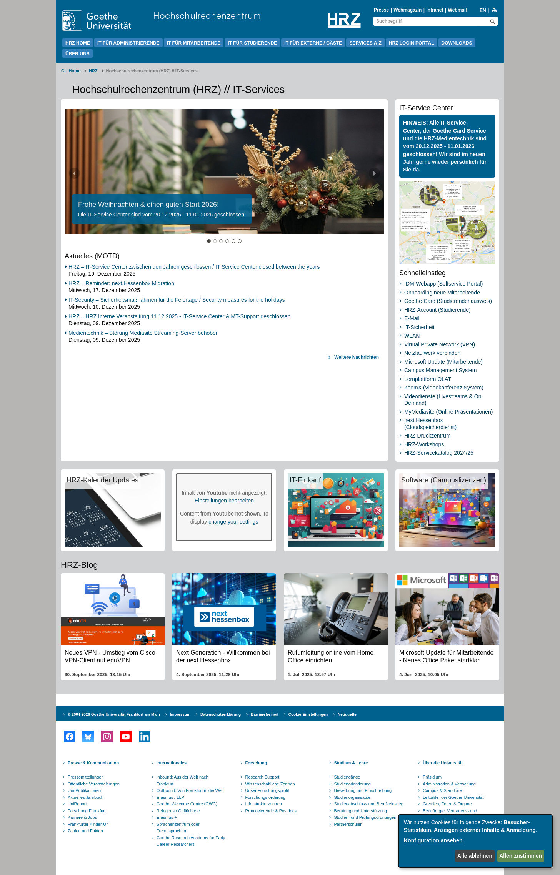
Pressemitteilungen (86, 777)
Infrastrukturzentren (263, 804)
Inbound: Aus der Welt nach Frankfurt (182, 780)
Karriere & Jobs (82, 817)
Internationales (172, 762)
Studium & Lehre (351, 762)
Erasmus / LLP (170, 797)
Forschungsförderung (265, 797)
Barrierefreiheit (264, 714)
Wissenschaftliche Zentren (270, 784)
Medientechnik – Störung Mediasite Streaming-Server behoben (143, 333)
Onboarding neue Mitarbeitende (442, 292)
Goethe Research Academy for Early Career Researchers (191, 841)
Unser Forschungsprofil (267, 790)
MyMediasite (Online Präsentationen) (448, 412)
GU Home (70, 70)
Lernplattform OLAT (427, 379)
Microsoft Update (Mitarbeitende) (443, 362)
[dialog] (475, 841)
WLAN (412, 336)
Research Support (262, 777)
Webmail (457, 10)
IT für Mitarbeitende (194, 43)
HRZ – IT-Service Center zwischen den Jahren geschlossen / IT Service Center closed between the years (194, 267)
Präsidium (432, 777)
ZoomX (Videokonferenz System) (443, 387)
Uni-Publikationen (84, 790)
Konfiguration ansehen (433, 840)
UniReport (77, 804)
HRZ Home (77, 43)
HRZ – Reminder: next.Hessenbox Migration (121, 283)
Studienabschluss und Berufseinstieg (368, 804)
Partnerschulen (348, 824)
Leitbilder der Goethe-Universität (453, 797)
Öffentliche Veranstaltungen (94, 784)
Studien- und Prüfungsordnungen (365, 817)
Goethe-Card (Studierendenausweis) (448, 301)
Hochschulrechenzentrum (207, 15)
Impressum (180, 714)
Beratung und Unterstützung (360, 810)
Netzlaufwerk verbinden (432, 353)
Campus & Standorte (442, 790)
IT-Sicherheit (419, 327)
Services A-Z (365, 43)
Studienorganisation (352, 797)
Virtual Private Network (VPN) (439, 344)
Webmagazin (407, 10)
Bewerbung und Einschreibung (363, 790)
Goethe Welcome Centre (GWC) (187, 804)
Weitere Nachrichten (356, 357)
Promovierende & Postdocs (271, 810)
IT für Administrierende (128, 43)
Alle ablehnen (474, 856)
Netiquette (347, 714)
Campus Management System (440, 370)
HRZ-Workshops (424, 444)
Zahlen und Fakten (85, 830)
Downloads (457, 43)
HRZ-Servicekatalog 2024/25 (438, 453)
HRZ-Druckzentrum (427, 436)
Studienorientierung (352, 784)
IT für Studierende (252, 43)
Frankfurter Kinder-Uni (89, 824)
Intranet (434, 10)
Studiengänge (347, 777)
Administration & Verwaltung (449, 784)
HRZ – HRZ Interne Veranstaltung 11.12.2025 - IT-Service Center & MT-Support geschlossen (179, 316)
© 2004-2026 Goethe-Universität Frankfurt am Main (114, 714)
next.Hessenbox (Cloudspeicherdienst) (430, 423)
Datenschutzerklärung (220, 714)
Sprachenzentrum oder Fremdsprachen (178, 827)
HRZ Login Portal (411, 43)
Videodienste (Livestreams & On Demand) (443, 399)
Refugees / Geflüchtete (178, 810)
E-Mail (412, 318)
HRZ (93, 70)
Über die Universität (443, 762)
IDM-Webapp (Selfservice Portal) (443, 284)
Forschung (256, 762)
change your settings (233, 522)
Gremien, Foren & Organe (447, 804)
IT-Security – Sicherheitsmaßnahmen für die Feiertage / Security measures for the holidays (176, 300)
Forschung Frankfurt (87, 810)
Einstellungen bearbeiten (224, 500)
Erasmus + (167, 817)
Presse (381, 10)
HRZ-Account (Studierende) (437, 310)
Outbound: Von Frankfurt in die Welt (190, 790)
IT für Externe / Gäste (313, 43)
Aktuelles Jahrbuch (85, 797)
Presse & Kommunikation (93, 762)
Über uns (77, 54)
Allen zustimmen (520, 856)
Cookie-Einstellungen (308, 714)
